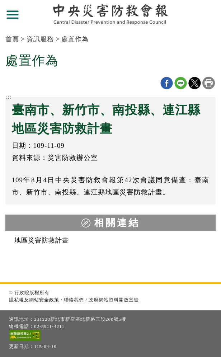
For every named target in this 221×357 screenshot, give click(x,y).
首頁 (12, 39)
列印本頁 (208, 83)
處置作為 (75, 39)
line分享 (180, 83)
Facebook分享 (166, 83)
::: (8, 96)
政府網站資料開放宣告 (114, 299)
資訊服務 (40, 39)
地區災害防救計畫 (41, 240)
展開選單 (12, 14)
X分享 (194, 83)
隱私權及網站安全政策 (34, 299)
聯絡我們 (74, 299)
